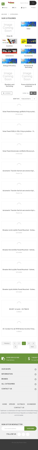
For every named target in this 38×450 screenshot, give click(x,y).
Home (5, 14)
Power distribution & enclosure (28, 85)
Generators (9, 56)
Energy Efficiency (9, 65)
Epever (12, 404)
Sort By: (16, 98)
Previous (5, 343)
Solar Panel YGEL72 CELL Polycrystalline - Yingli (20, 131)
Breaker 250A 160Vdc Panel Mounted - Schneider (20, 289)
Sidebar (7, 93)
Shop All (9, 36)
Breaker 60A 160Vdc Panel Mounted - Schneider (20, 250)
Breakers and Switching (9, 85)
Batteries (28, 46)
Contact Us (19, 408)
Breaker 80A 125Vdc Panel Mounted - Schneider (20, 269)
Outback (21, 404)
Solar (28, 29)
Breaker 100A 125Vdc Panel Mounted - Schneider (20, 230)
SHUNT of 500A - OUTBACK (19, 309)
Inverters (9, 46)
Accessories (28, 56)
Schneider (31, 404)
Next (33, 347)
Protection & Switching (28, 66)
